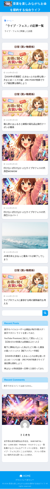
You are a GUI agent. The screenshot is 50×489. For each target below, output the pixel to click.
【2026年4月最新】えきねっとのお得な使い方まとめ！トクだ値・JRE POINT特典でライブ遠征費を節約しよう (24, 360)
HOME (25, 476)
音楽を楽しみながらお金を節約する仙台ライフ (25, 6)
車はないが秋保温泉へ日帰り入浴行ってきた (24, 369)
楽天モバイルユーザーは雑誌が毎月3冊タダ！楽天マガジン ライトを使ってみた (24, 331)
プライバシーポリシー (24, 480)
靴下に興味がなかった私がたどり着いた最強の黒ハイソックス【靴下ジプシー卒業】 (24, 349)
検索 (45, 313)
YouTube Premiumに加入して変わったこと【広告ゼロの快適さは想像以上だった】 (23, 340)
